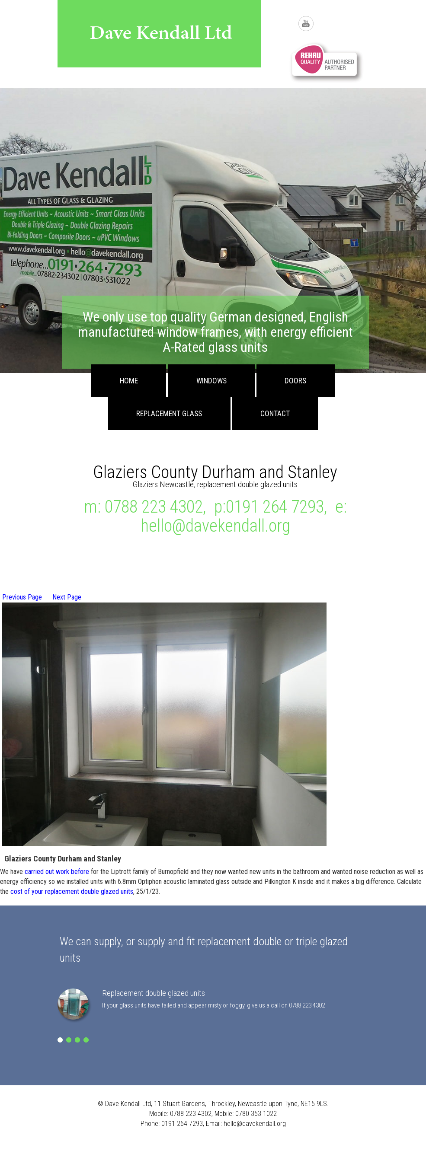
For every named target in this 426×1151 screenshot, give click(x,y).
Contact (275, 413)
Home (129, 380)
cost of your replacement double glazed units (71, 891)
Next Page (66, 597)
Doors (295, 380)
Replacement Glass (169, 413)
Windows (211, 380)
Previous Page (22, 597)
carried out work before (57, 871)
